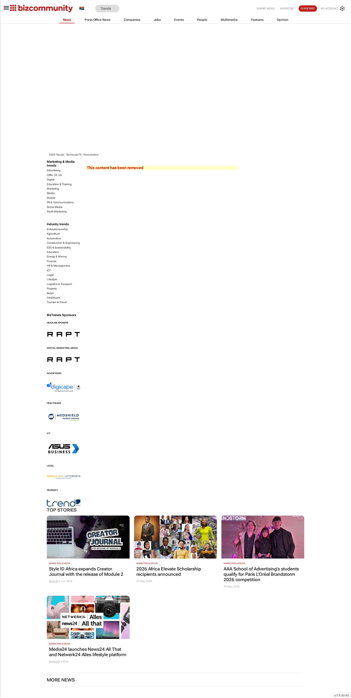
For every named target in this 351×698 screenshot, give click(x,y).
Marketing (53, 188)
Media (51, 193)
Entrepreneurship (57, 229)
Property (52, 288)
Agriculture (53, 233)
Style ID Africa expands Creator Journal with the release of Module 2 (86, 571)
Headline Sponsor (57, 322)
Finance (51, 261)
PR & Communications (60, 202)
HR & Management (58, 265)
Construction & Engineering (63, 242)
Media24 (54, 661)
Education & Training (59, 184)
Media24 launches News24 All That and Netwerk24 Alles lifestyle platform (87, 652)
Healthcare (53, 297)
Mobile (51, 197)
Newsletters (91, 154)
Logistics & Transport (59, 284)
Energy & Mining (57, 256)
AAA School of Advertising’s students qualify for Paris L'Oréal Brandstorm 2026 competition (261, 574)
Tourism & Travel (57, 302)
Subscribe (308, 8)
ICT (49, 270)
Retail (50, 293)
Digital (50, 179)
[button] (126, 8)
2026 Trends (56, 154)
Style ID (53, 581)
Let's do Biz (341, 695)
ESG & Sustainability (59, 247)
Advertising (53, 170)
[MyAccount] (333, 8)
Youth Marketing (57, 211)
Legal (50, 274)
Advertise (287, 8)
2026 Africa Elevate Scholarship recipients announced (168, 571)
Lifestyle (52, 279)
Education (53, 252)
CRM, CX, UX (54, 175)
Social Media (54, 207)
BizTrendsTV (74, 154)
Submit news (265, 8)
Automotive (54, 238)
